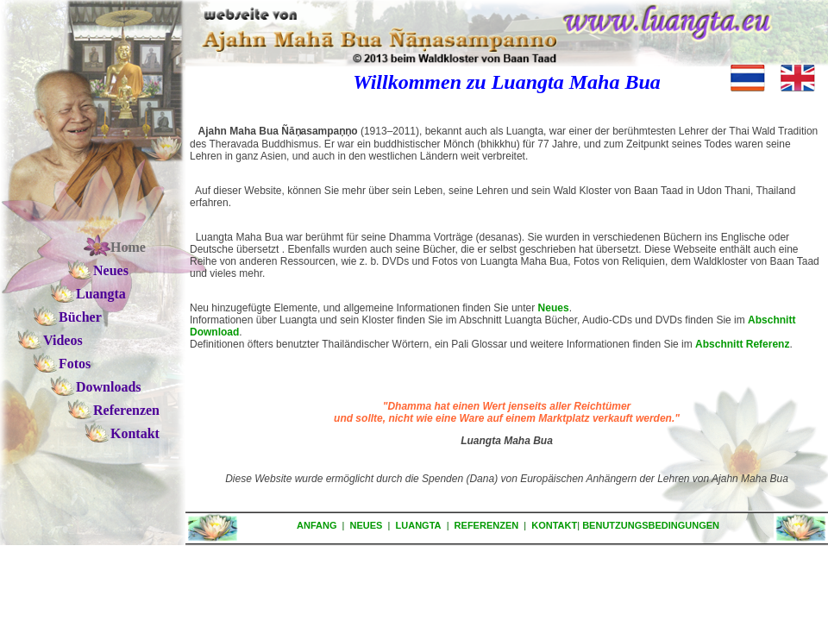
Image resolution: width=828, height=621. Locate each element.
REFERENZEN (487, 525)
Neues (553, 308)
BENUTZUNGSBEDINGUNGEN (650, 525)
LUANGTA (419, 525)
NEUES (366, 525)
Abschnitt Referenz (742, 344)
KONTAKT (554, 525)
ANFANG (316, 525)
